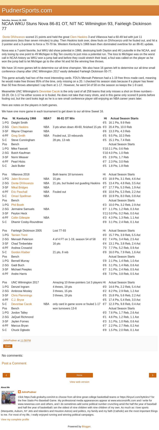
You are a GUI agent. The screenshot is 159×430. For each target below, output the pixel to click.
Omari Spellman (21, 196)
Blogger (86, 426)
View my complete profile (15, 419)
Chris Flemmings (21, 295)
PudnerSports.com (27, 10)
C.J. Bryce (17, 299)
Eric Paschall (19, 191)
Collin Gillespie (20, 217)
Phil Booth (17, 204)
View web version (79, 381)
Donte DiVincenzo (13, 36)
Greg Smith (18, 135)
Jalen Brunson (20, 178)
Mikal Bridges (19, 187)
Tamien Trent (19, 235)
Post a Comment (14, 363)
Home (79, 375)
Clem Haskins (78, 36)
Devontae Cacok (49, 91)
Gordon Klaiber (20, 252)
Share (8, 346)
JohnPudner (29, 392)
